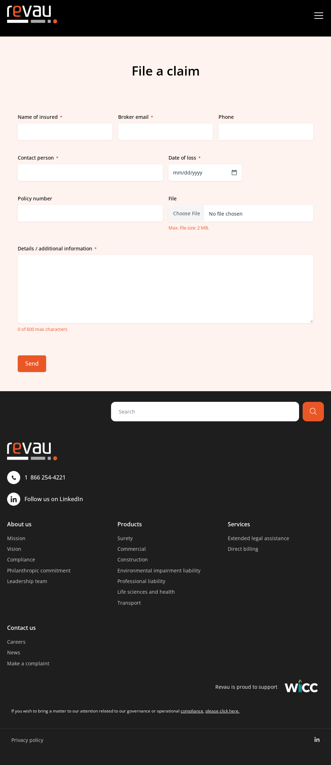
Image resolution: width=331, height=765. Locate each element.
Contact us (21, 628)
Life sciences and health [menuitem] (146, 591)
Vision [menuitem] (14, 548)
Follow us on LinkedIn (45, 499)
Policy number (35, 198)
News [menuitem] (13, 652)
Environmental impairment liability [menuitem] (158, 570)
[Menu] (318, 15)
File (173, 198)
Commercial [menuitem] (131, 548)
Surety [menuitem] (125, 538)
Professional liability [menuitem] (141, 581)
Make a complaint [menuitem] (28, 663)
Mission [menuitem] (16, 538)
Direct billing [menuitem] (243, 548)
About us (19, 524)
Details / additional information (57, 248)
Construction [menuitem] (132, 559)
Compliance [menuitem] (21, 559)
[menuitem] (317, 740)
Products (129, 524)
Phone (226, 116)
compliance (192, 711)
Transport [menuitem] (129, 602)
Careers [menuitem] (16, 641)
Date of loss (185, 157)
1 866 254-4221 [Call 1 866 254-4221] (36, 477)
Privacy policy (27, 740)
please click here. (222, 711)
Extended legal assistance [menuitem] (258, 538)
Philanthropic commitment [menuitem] (39, 570)
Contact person (38, 157)
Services (239, 524)
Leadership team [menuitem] (27, 581)
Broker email (135, 116)
